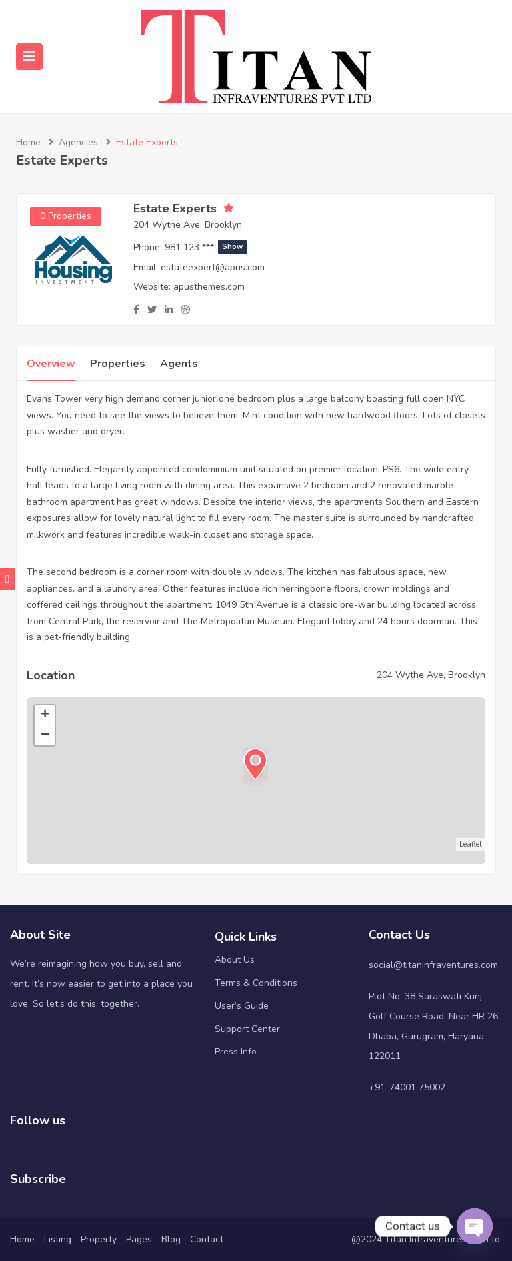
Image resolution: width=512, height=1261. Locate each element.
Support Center (247, 1029)
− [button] (45, 735)
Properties (117, 363)
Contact (206, 1239)
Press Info (236, 1051)
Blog (171, 1239)
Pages (139, 1239)
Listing (57, 1239)
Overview (51, 363)
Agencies (78, 142)
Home (28, 142)
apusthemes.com (209, 286)
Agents (179, 363)
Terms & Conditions (256, 983)
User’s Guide (242, 1005)
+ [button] (45, 715)
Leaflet (470, 844)
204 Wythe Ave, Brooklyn (187, 224)
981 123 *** (206, 247)
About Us (235, 959)
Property (99, 1239)
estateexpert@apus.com (213, 267)
